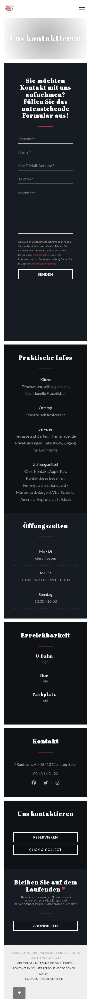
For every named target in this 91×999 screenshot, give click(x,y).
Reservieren (45, 837)
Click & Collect (45, 850)
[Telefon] (45, 179)
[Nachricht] (45, 210)
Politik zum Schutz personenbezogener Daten (48, 970)
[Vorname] (45, 139)
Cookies (33, 979)
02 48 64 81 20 (45, 773)
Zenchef (55, 958)
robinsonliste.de (42, 254)
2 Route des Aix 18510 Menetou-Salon (46, 764)
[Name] (45, 152)
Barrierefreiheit (53, 979)
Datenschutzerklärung (43, 263)
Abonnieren (45, 926)
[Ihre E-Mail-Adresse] (45, 165)
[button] (82, 9)
